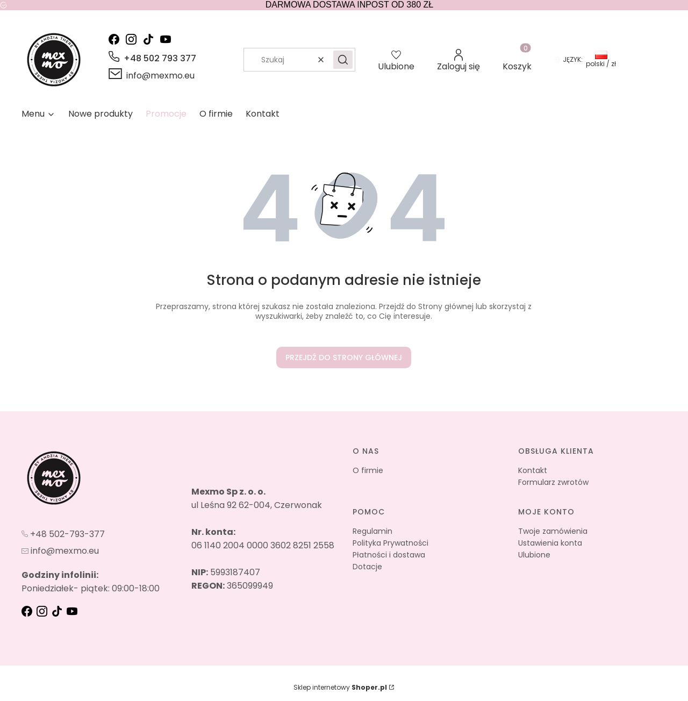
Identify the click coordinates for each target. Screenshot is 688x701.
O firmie (368, 470)
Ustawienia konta (550, 543)
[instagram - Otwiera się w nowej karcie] (133, 39)
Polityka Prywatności (390, 543)
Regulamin (372, 531)
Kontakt (532, 470)
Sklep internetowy (340, 687)
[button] (343, 60)
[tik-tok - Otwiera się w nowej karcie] (150, 39)
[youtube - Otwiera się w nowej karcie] (167, 39)
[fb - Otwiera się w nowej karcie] (28, 611)
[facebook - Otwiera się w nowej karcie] (116, 39)
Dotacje (367, 566)
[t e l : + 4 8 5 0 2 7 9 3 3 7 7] (63, 533)
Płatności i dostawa (389, 555)
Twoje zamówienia (552, 531)
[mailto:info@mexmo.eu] (152, 75)
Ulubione (534, 555)
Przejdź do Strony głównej (343, 357)
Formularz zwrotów (553, 482)
